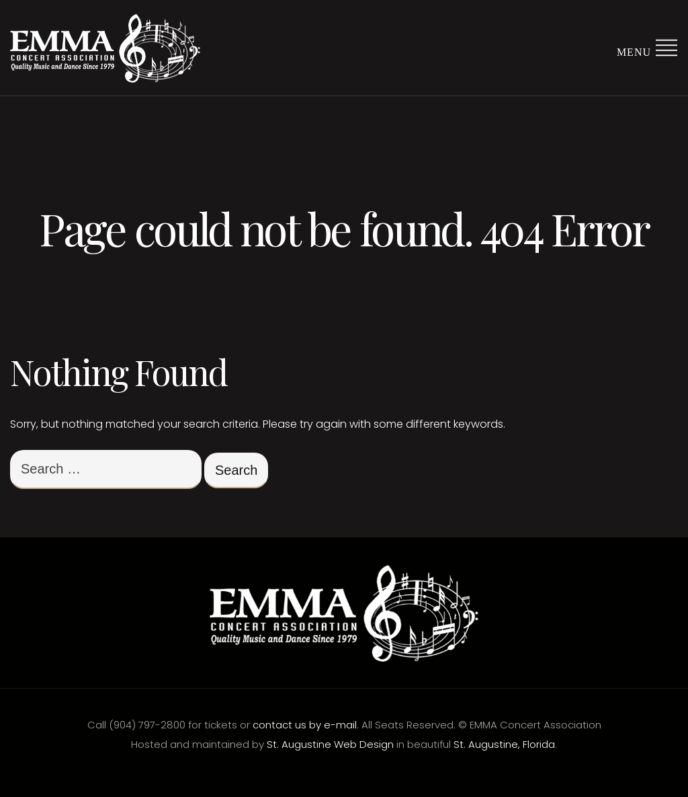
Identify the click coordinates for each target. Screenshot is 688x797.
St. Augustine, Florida (504, 744)
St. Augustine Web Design (330, 744)
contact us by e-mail (305, 725)
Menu (647, 47)
